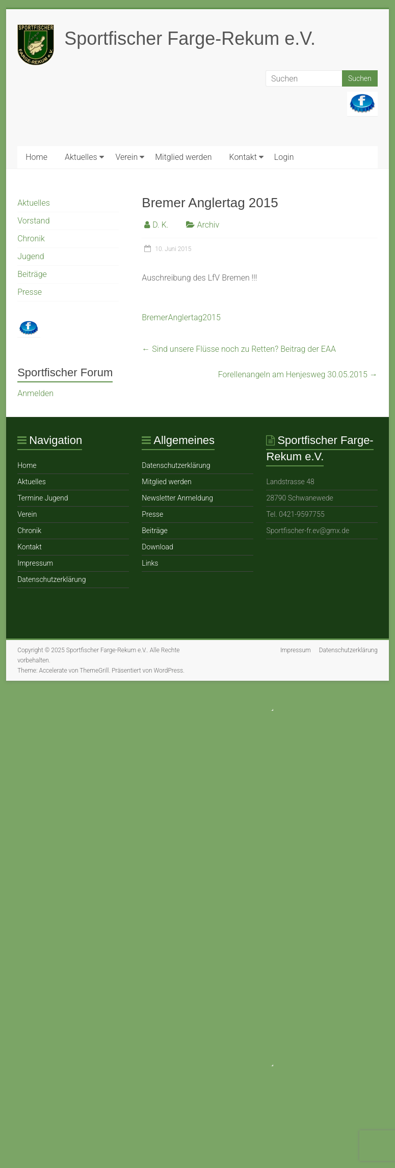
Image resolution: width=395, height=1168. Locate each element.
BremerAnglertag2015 (181, 317)
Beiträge (32, 274)
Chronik (31, 238)
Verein (127, 157)
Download (157, 547)
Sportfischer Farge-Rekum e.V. (189, 38)
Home (36, 157)
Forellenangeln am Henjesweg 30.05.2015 (298, 374)
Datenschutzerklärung (51, 579)
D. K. (160, 225)
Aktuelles (81, 157)
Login (284, 157)
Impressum (35, 563)
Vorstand (33, 221)
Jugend (30, 256)
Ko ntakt (242, 157)
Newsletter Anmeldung (177, 498)
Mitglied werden (183, 157)
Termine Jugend (42, 498)
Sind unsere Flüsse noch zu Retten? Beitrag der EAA (239, 349)
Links (150, 563)
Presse (29, 292)
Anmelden (35, 393)
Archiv (208, 225)
